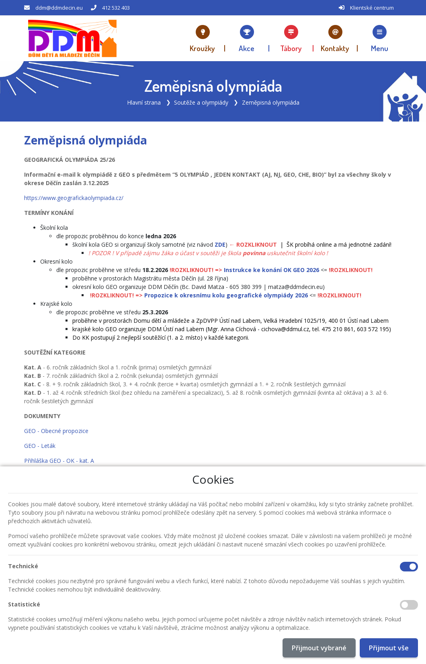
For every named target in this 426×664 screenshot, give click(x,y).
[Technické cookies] (409, 566)
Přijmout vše (389, 647)
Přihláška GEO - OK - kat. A (59, 460)
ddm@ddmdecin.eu (59, 7)
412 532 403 (116, 7)
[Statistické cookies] (409, 605)
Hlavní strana (144, 102)
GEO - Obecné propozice (56, 431)
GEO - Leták (39, 446)
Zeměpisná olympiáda (270, 102)
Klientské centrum (372, 7)
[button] (380, 38)
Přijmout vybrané (319, 647)
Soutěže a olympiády (201, 102)
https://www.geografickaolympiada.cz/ (73, 198)
